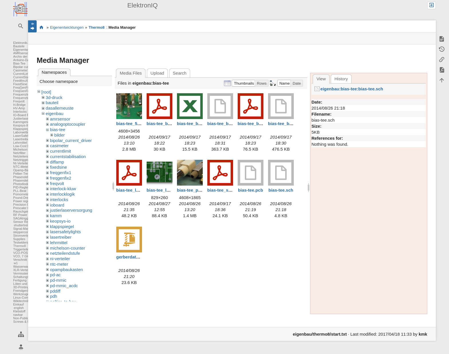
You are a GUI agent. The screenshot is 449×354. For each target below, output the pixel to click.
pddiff (55, 291)
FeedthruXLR (22, 80)
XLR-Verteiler (22, 270)
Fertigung (19, 280)
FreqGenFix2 (22, 91)
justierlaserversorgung (71, 210)
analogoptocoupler (67, 124)
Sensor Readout (24, 221)
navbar (18, 314)
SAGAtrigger (22, 218)
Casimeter (20, 70)
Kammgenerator (24, 122)
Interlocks (20, 111)
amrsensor (60, 118)
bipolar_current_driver (71, 140)
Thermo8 (19, 246)
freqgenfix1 (60, 172)
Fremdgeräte (22, 290)
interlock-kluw (63, 188)
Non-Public (21, 318)
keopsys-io (60, 221)
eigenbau (55, 113)
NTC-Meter (21, 166)
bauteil (52, 102)
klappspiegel (62, 226)
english (19, 308)
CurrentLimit (21, 73)
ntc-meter (59, 264)
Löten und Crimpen (26, 283)
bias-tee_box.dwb (225, 123)
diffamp (57, 162)
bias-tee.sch (281, 190)
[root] (46, 92)
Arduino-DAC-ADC (26, 60)
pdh (53, 296)
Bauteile (19, 46)
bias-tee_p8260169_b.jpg (202, 190)
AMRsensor (21, 53)
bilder (59, 135)
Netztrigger (21, 160)
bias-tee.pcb (250, 190)
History (341, 78)
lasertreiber (61, 237)
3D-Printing (21, 287)
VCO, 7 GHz (22, 256)
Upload (157, 73)
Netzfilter (19, 153)
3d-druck (54, 97)
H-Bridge (19, 104)
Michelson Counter (26, 149)
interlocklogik (62, 194)
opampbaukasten (66, 269)
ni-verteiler (60, 258)
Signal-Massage (24, 228)
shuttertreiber (23, 225)
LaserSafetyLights (25, 135)
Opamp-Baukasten (26, 170)
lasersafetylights (65, 231)
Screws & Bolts (23, 321)
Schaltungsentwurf (26, 277)
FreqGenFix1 (22, 87)
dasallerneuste (60, 108)
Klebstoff (19, 311)
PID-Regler (21, 187)
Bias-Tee (19, 63)
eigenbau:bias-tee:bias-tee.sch (351, 88)
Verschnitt (20, 259)
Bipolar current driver (27, 67)
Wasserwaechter (25, 266)
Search (180, 73)
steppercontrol (23, 232)
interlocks (59, 199)
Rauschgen (21, 211)
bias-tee (57, 129)
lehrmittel (59, 242)
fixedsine (58, 167)
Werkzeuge (21, 294)
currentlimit (60, 151)
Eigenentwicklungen (27, 49)
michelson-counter (67, 248)
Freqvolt (19, 101)
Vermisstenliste (23, 273)
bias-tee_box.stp (285, 123)
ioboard (57, 205)
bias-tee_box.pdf (255, 123)
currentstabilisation (68, 156)
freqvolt (57, 183)
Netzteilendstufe (24, 156)
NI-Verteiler (21, 163)
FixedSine (20, 84)
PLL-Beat (19, 190)
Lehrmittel (20, 142)
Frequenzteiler (23, 94)
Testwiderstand (23, 242)
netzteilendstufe (65, 253)
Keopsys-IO (21, 125)
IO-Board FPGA (24, 115)
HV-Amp (19, 108)
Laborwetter (21, 132)
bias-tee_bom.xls (194, 123)
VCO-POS (20, 252)
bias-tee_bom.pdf (164, 123)
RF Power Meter (24, 215)
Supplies (19, 239)
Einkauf (18, 304)
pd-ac (55, 274)
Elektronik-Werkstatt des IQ (41, 27)
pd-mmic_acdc (64, 285)
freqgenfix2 (60, 178)
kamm (56, 215)
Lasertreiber (21, 139)
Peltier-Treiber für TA (27, 173)
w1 (16, 263)
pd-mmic (58, 280)
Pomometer (21, 194)
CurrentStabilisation (27, 77)
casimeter (59, 145)
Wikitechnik (21, 301)
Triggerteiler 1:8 (24, 249)
